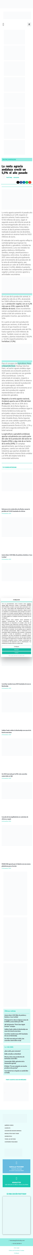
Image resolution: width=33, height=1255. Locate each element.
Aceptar (16, 652)
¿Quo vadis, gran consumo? (12, 1051)
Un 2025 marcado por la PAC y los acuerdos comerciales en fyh (14, 1039)
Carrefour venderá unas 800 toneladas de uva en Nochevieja (16, 1035)
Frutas (4, 159)
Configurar (16, 646)
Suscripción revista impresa (13, 1130)
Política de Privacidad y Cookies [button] (16, 1250)
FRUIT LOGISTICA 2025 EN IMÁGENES (16, 1079)
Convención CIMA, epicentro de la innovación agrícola (14, 1062)
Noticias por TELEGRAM (16, 1167)
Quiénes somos (9, 1125)
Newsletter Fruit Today (12, 1133)
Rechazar (16, 649)
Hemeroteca (8, 1136)
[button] (3, 24)
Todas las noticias (10, 1139)
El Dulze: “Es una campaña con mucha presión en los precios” (15, 1067)
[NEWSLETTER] (16, 1178)
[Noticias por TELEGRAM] (16, 1163)
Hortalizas (12, 159)
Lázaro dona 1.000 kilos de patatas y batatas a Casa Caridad (15, 1016)
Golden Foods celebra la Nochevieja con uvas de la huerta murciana (16, 1030)
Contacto (7, 1128)
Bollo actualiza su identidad (12, 1054)
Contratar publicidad (11, 1142)
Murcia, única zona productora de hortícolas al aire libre (14, 1057)
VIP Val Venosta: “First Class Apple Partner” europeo (14, 1025)
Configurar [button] (16, 1253)
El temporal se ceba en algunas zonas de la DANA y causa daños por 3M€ (16, 1021)
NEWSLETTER (16, 1182)
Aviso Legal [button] (16, 1248)
